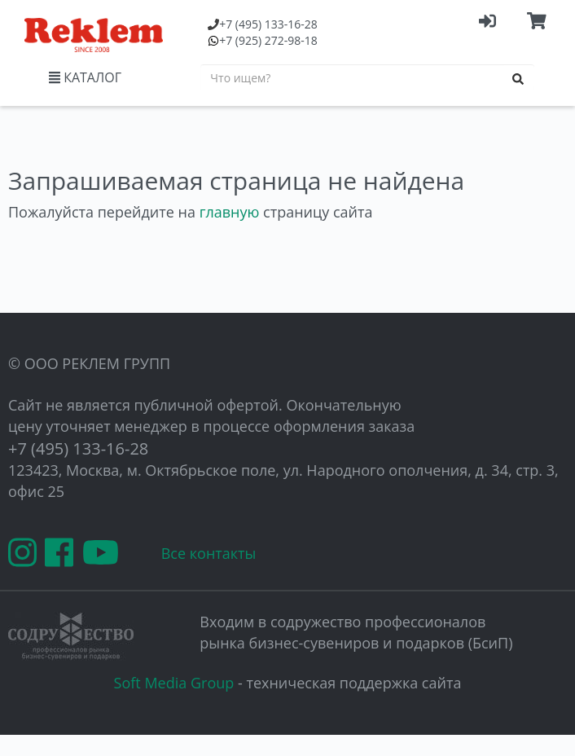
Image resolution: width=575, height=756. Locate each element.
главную (230, 212)
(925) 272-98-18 (268, 40)
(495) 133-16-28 (268, 24)
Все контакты (209, 553)
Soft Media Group (174, 682)
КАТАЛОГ (85, 77)
